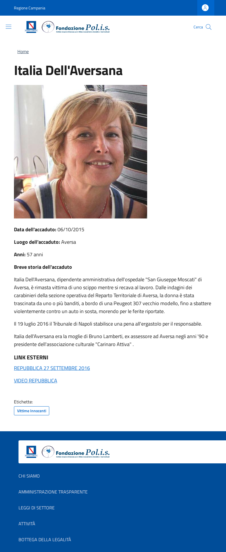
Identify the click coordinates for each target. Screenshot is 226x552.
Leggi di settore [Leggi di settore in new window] (37, 507)
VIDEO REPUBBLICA (35, 380)
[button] (208, 27)
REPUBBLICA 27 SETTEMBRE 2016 (52, 368)
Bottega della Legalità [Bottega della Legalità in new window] (45, 539)
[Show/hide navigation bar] (8, 26)
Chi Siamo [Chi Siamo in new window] (29, 475)
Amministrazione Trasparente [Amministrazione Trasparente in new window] (53, 491)
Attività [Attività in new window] (27, 523)
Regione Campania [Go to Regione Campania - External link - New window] (29, 8)
